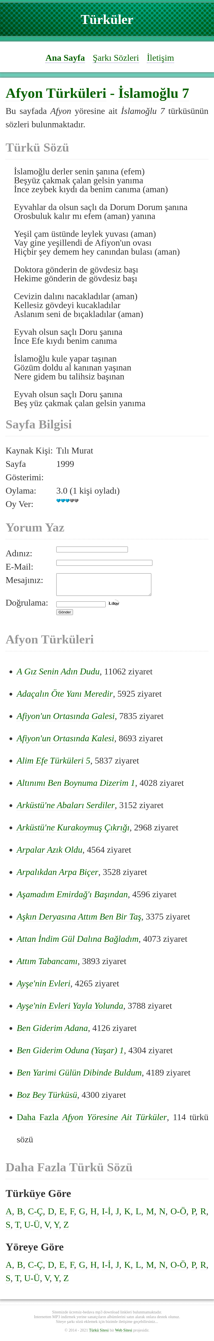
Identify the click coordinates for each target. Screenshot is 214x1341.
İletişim (160, 58)
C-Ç (35, 1215)
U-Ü (32, 1229)
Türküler (107, 19)
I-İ (106, 1215)
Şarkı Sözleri (116, 58)
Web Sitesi (123, 1334)
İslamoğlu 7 (153, 93)
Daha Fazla (92, 1121)
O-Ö (178, 1215)
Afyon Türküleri (56, 93)
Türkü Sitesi (99, 1334)
